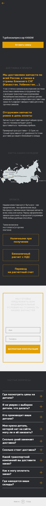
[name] (23, 330)
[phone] (23, 339)
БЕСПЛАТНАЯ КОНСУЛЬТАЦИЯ (23, 349)
